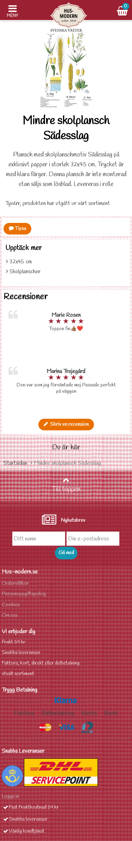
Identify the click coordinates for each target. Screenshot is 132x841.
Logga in (10, 796)
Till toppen (66, 485)
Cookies (10, 605)
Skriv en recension (66, 424)
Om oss (9, 615)
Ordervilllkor (15, 583)
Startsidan (15, 463)
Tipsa (17, 228)
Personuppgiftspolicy (24, 594)
